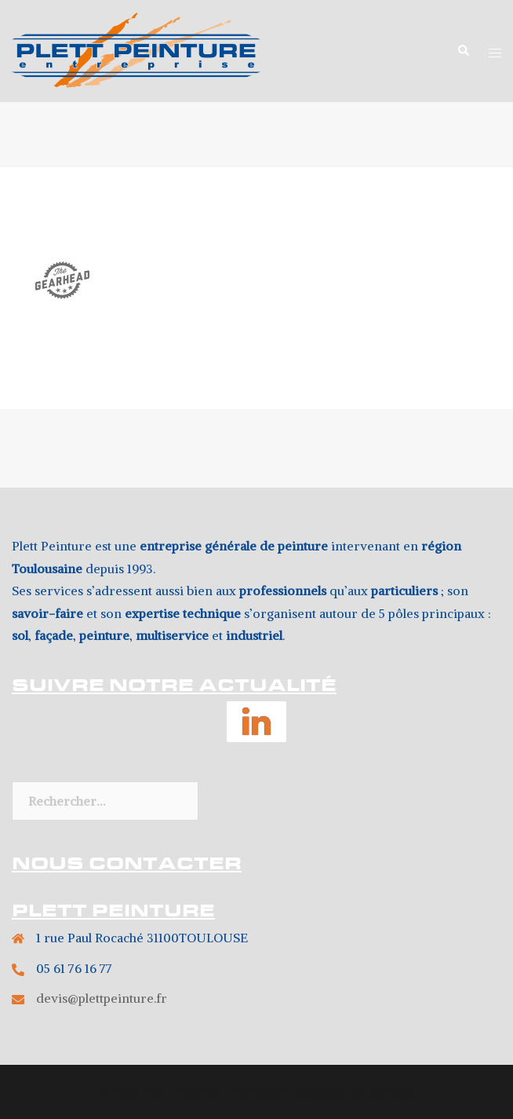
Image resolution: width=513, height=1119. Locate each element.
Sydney (393, 1091)
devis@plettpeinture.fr (101, 998)
